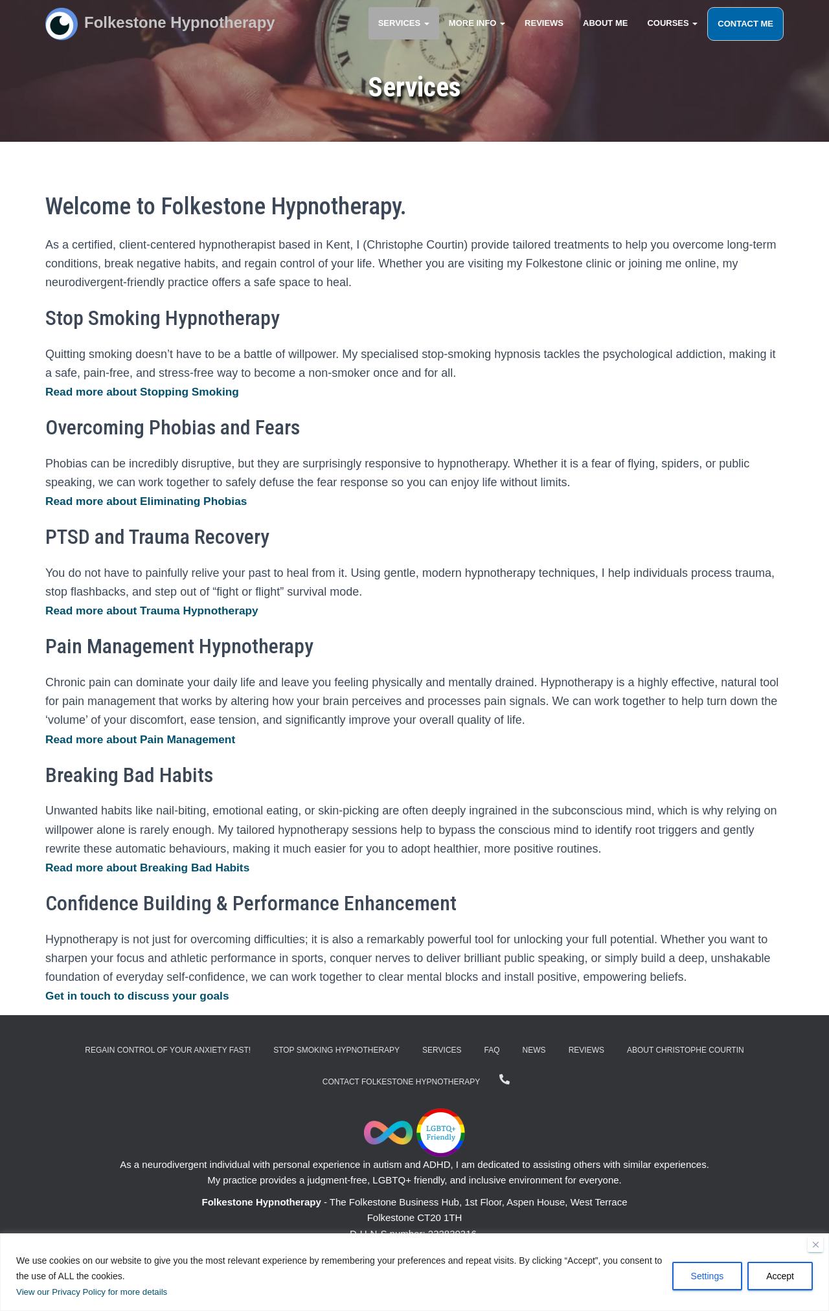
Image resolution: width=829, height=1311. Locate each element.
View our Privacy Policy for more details (96, 1292)
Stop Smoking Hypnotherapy (336, 1050)
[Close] (815, 1245)
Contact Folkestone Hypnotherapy (401, 1081)
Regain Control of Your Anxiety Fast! (168, 1050)
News (534, 1050)
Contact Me (745, 33)
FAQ (492, 1050)
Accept (780, 1277)
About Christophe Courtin (685, 1050)
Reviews (544, 32)
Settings (707, 1277)
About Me (605, 32)
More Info (477, 32)
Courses (672, 32)
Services (403, 32)
